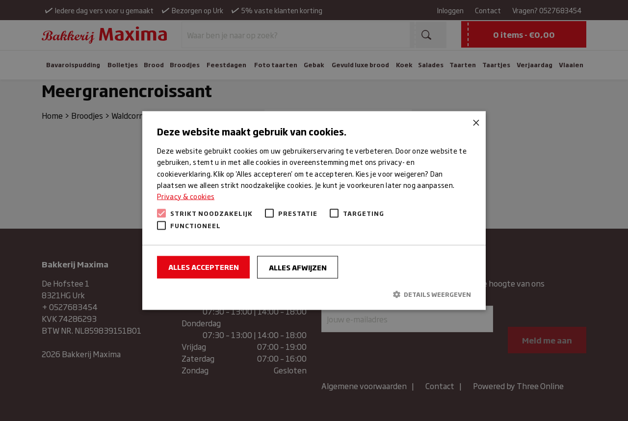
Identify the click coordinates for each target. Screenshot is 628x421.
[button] (314, 294)
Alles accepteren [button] (203, 266)
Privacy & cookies (185, 195)
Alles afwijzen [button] (298, 267)
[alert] (314, 210)
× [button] (474, 122)
